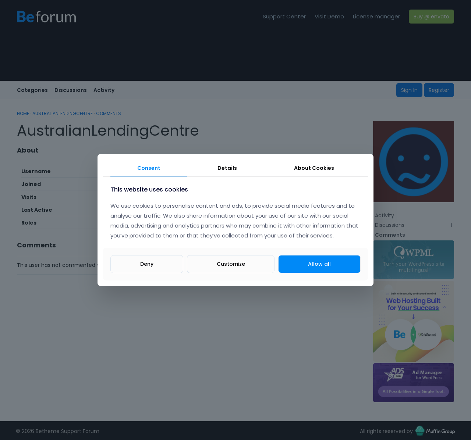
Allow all (319, 264)
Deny (146, 264)
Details (227, 168)
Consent (148, 168)
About (314, 168)
